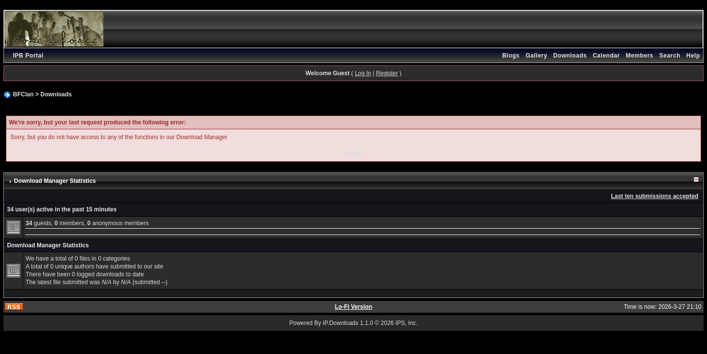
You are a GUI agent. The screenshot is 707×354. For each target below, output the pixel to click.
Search (669, 55)
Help (693, 55)
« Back (353, 153)
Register (387, 73)
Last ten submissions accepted (654, 196)
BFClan (23, 94)
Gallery (536, 55)
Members (639, 55)
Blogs (511, 55)
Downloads (570, 55)
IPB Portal (28, 55)
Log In (363, 73)
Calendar (606, 55)
